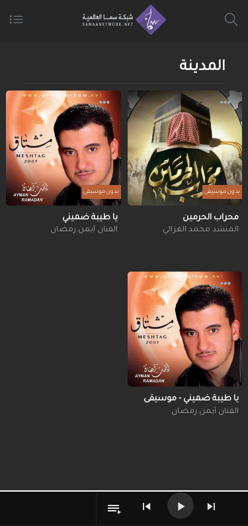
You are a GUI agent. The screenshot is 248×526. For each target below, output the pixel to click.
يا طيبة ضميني (90, 218)
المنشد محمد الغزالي (201, 230)
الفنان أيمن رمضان (84, 230)
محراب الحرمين (211, 218)
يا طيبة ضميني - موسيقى (191, 399)
